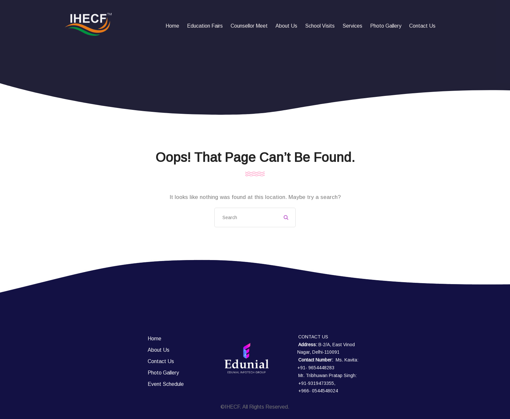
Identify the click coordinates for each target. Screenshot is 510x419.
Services (352, 26)
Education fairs (205, 26)
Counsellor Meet (249, 26)
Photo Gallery (385, 26)
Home (172, 26)
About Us (286, 26)
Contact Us (422, 26)
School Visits (320, 26)
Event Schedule (166, 384)
